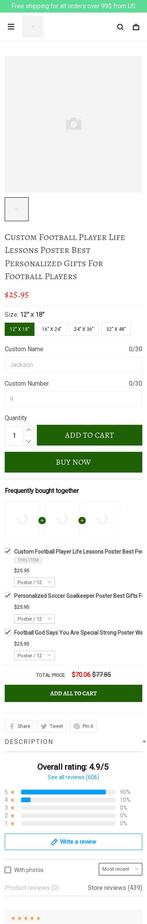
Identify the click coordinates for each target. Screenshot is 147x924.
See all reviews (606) (73, 549)
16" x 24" (52, 329)
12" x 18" (32, 314)
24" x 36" (84, 329)
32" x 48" (116, 329)
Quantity (16, 418)
